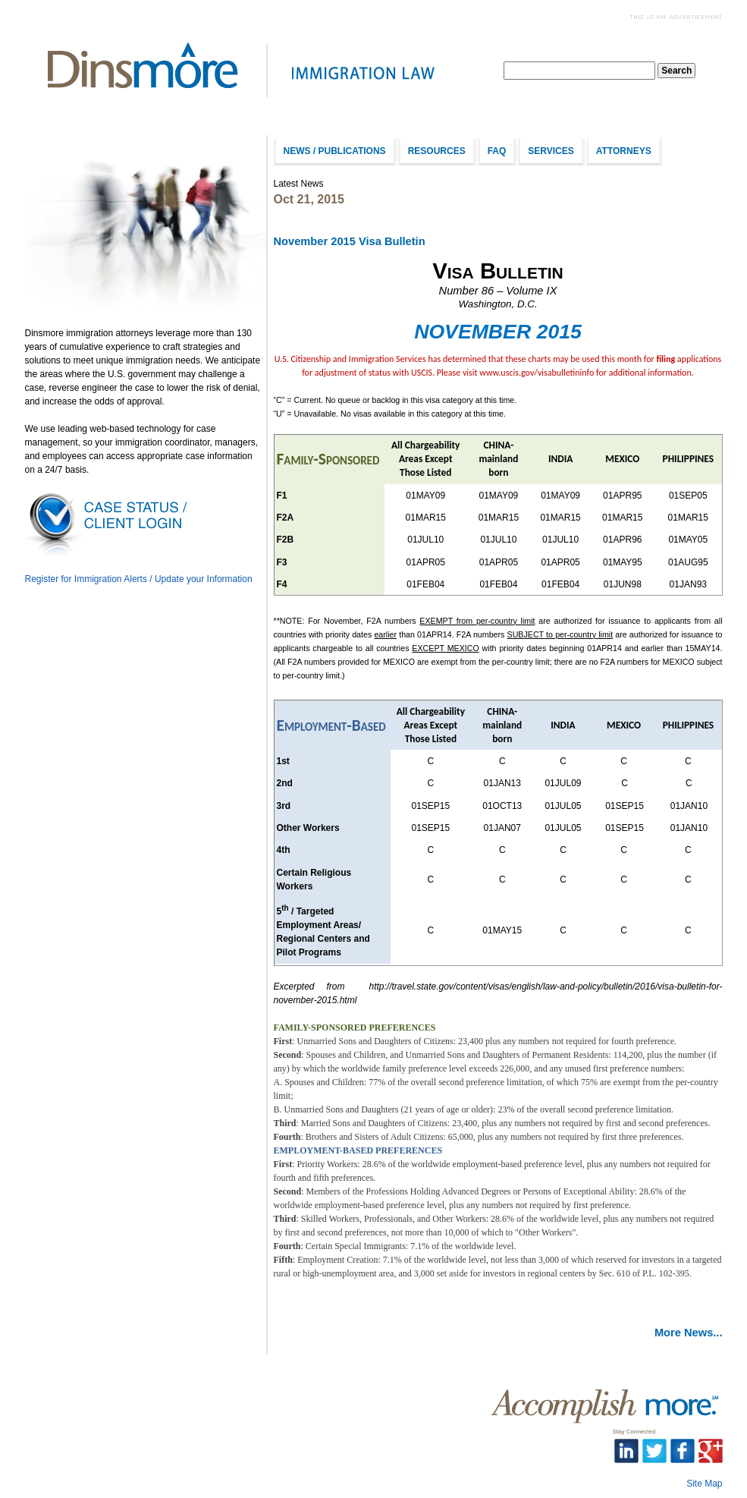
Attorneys (623, 151)
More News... (688, 1332)
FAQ (497, 151)
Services (550, 151)
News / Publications (335, 151)
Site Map (704, 1483)
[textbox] (579, 70)
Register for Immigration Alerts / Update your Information (139, 579)
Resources (437, 151)
